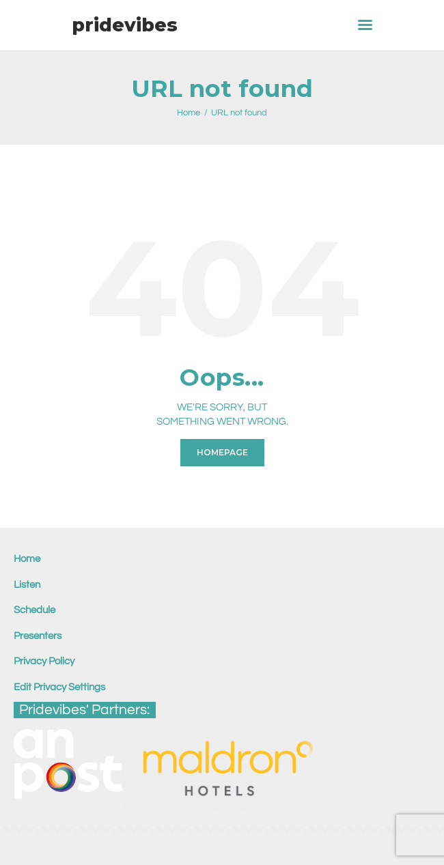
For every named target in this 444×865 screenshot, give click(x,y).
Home (188, 112)
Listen (27, 585)
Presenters (37, 636)
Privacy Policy (44, 661)
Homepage (222, 452)
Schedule (34, 610)
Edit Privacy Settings (59, 687)
